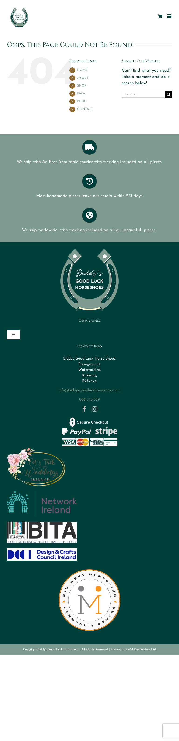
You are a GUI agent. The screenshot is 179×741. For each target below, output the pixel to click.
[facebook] (84, 409)
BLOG (82, 101)
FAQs (81, 93)
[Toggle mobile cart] (160, 16)
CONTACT (85, 109)
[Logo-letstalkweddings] (36, 449)
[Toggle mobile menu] (169, 16)
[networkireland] (42, 493)
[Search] (168, 94)
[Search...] (143, 94)
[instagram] (94, 409)
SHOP (81, 85)
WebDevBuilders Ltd (142, 649)
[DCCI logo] (42, 549)
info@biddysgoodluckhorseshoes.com (89, 390)
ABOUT (83, 78)
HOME (82, 70)
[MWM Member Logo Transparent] (89, 567)
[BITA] (42, 523)
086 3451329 (89, 399)
